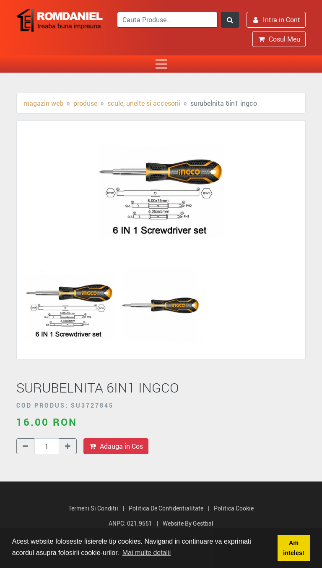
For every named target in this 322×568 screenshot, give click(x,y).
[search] (167, 20)
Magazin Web (43, 103)
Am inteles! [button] (293, 547)
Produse (85, 103)
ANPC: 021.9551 (130, 523)
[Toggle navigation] (161, 64)
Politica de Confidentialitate (166, 508)
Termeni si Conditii (93, 508)
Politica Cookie (234, 508)
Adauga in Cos (116, 446)
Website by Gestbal (188, 523)
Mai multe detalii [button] (146, 552)
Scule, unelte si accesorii (143, 103)
